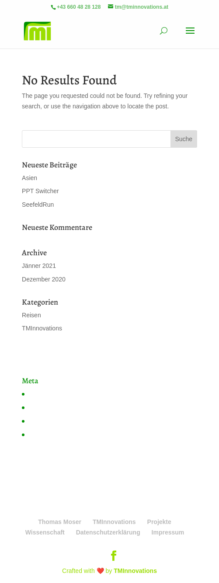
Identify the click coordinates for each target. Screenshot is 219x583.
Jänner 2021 (39, 265)
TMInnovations (42, 328)
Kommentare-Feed (53, 420)
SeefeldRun (38, 204)
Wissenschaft (45, 532)
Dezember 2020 (44, 279)
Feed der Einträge (52, 407)
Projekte (159, 521)
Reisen (31, 315)
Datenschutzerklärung (108, 532)
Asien (29, 177)
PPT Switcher (40, 190)
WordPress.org (48, 434)
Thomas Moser (59, 521)
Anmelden (42, 393)
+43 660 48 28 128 (79, 7)
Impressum (168, 532)
